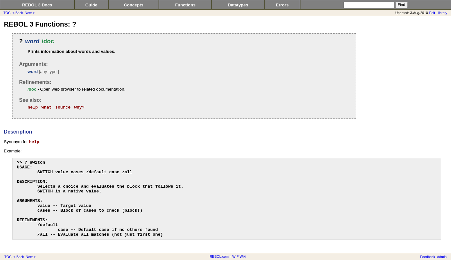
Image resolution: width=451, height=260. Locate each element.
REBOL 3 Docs (37, 5)
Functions (185, 5)
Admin (442, 257)
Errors (282, 5)
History (442, 13)
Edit (432, 13)
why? (79, 107)
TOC (7, 13)
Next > (30, 13)
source (62, 107)
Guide (91, 5)
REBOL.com (219, 256)
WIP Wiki (239, 256)
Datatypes (238, 5)
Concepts (134, 5)
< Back (17, 13)
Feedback (427, 257)
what (46, 107)
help (33, 107)
